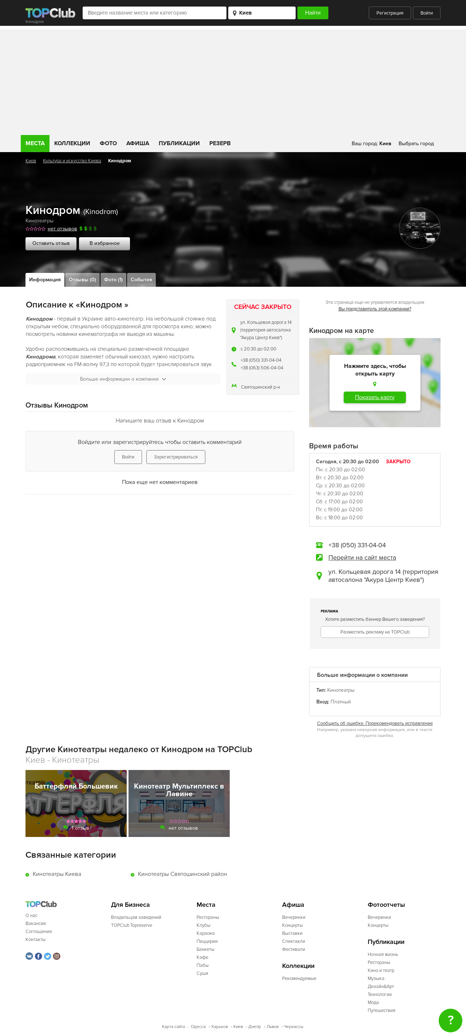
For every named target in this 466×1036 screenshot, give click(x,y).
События (141, 280)
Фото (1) (113, 280)
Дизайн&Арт (381, 986)
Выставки (292, 933)
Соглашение (38, 931)
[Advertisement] (233, 80)
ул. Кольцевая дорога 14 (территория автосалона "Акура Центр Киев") (266, 330)
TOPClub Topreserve (131, 925)
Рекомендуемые (299, 978)
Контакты (35, 939)
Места (35, 143)
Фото (108, 143)
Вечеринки (293, 917)
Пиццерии (207, 941)
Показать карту (375, 397)
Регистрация (389, 13)
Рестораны (208, 917)
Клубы (203, 925)
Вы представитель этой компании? (375, 309)
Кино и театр (381, 970)
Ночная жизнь (383, 954)
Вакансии (35, 923)
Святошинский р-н (260, 387)
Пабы (203, 965)
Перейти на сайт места (362, 557)
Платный (341, 702)
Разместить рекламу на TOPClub (375, 632)
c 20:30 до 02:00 (258, 349)
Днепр (254, 1026)
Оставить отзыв (51, 243)
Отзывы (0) (82, 280)
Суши (202, 973)
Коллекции (72, 143)
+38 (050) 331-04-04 (261, 360)
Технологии (380, 994)
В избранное (105, 243)
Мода (373, 1002)
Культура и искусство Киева (72, 161)
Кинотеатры (39, 221)
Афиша (137, 143)
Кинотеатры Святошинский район (182, 874)
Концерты (292, 925)
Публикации (179, 143)
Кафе (202, 957)
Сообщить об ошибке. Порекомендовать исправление (375, 723)
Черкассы (293, 1026)
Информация (45, 280)
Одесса (198, 1026)
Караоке (206, 933)
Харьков (219, 1026)
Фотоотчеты (386, 905)
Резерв (220, 143)
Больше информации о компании (123, 379)
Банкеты (205, 949)
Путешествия (381, 1010)
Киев (30, 161)
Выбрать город (416, 143)
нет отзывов (62, 229)
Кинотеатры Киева (57, 874)
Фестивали (293, 949)
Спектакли (293, 941)
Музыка (376, 978)
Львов (272, 1026)
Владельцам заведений (136, 917)
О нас (31, 915)
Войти (426, 13)
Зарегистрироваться (176, 457)
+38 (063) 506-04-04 (262, 368)
